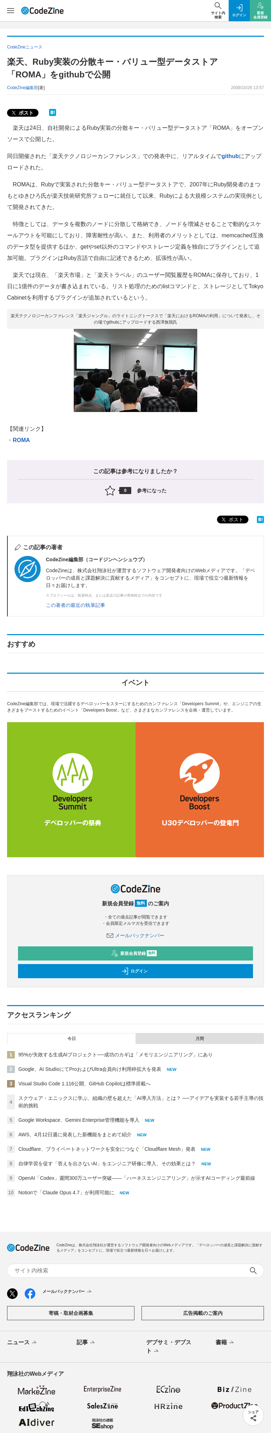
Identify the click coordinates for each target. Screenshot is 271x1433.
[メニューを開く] (10, 10)
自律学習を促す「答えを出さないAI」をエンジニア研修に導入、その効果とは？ (107, 1163)
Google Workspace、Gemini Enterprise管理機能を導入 (78, 1120)
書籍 (225, 1342)
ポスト (22, 113)
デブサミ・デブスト (168, 1347)
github (230, 156)
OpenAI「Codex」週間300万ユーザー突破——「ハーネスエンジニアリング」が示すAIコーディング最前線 (136, 1178)
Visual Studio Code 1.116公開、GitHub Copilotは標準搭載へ (84, 1083)
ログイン (134, 971)
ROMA (21, 440)
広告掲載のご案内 (203, 1313)
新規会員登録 (134, 953)
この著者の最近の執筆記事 (75, 605)
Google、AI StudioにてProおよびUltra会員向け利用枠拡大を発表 (89, 1069)
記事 (86, 1342)
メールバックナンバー (135, 935)
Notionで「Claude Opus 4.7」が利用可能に (66, 1192)
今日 (71, 1038)
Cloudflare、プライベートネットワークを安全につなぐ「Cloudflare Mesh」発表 (106, 1149)
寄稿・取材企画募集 (71, 1313)
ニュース (22, 1342)
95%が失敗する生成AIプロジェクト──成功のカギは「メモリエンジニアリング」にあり (115, 1054)
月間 (199, 1038)
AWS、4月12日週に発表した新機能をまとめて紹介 (75, 1134)
